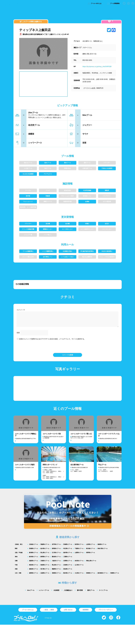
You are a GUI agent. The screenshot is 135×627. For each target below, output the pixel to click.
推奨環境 (85, 612)
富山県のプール (44, 555)
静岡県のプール (44, 559)
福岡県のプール (33, 575)
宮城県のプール (67, 546)
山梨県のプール (79, 555)
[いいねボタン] (109, 21)
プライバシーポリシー (105, 612)
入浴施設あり (68, 592)
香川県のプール (44, 571)
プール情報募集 (113, 3)
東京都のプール (90, 551)
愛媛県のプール (56, 571)
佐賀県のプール (44, 575)
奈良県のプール (79, 563)
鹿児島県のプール (103, 575)
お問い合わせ (68, 612)
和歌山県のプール (91, 563)
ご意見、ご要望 (49, 612)
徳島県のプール (33, 571)
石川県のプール (56, 555)
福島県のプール (102, 546)
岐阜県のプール (33, 559)
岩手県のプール (56, 546)
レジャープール (44, 592)
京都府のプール (44, 563)
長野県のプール (90, 555)
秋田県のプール (79, 546)
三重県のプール (67, 559)
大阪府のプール (56, 563)
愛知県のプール (56, 559)
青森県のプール (44, 546)
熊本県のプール (67, 575)
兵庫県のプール (67, 563)
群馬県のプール (56, 551)
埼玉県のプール (67, 551)
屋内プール (91, 592)
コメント (21, 310)
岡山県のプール (56, 567)
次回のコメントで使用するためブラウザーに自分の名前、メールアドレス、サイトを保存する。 (52, 341)
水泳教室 (56, 592)
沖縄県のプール (114, 575)
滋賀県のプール (33, 563)
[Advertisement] (67, 14)
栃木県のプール (44, 551)
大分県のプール (79, 575)
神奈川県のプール (103, 551)
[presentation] (67, 348)
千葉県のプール (79, 551)
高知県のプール (67, 571)
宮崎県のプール (90, 575)
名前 (18, 335)
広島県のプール (67, 567)
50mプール (30, 592)
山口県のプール (79, 567)
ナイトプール (103, 592)
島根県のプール (44, 567)
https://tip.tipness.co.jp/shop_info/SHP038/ (97, 66)
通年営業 (80, 592)
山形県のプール (90, 546)
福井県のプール (67, 555)
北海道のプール (33, 546)
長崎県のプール (56, 575)
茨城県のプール (33, 551)
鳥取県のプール (33, 567)
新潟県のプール (33, 555)
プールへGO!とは (94, 3)
